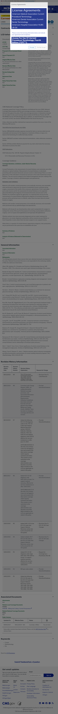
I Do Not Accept (41, 47)
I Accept (32, 47)
